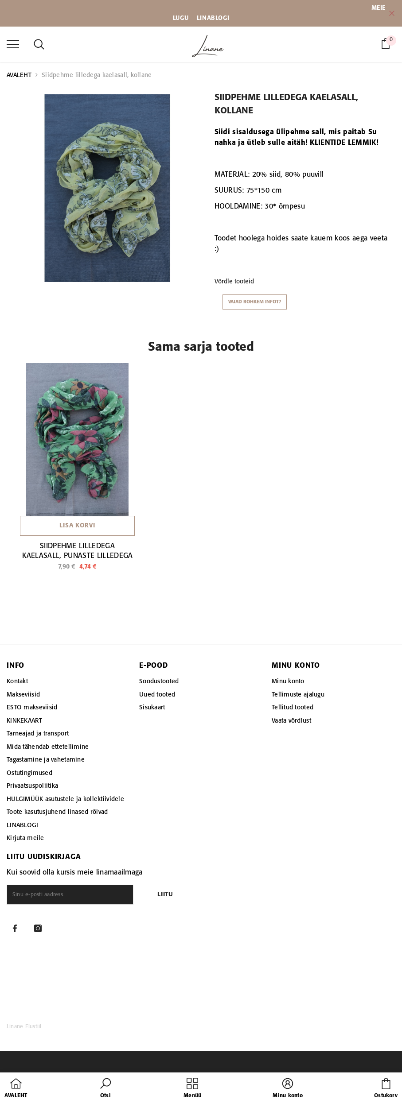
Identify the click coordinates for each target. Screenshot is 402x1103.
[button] (105, 1089)
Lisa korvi (77, 525)
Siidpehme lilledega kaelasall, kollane (97, 75)
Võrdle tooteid (234, 282)
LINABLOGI (213, 18)
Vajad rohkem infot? (254, 302)
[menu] (13, 44)
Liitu (165, 894)
